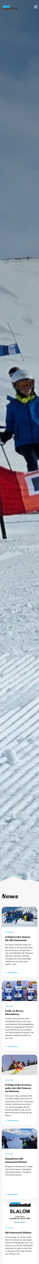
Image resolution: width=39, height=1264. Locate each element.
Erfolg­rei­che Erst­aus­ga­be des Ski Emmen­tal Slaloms (18, 1088)
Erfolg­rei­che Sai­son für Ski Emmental (17, 938)
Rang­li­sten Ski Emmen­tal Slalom (16, 1160)
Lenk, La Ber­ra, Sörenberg (14, 1012)
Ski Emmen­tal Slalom (18, 1232)
